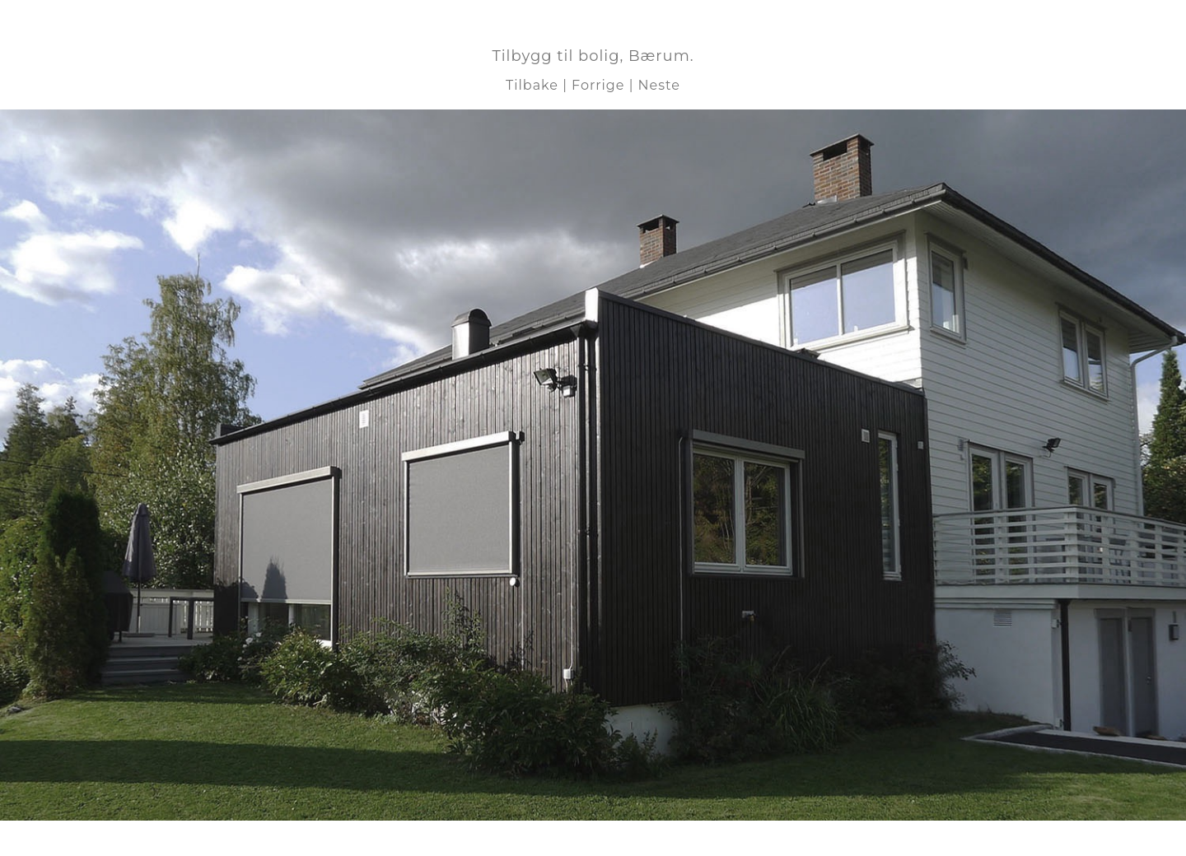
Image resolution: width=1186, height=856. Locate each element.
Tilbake (532, 85)
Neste (659, 85)
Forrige (598, 85)
